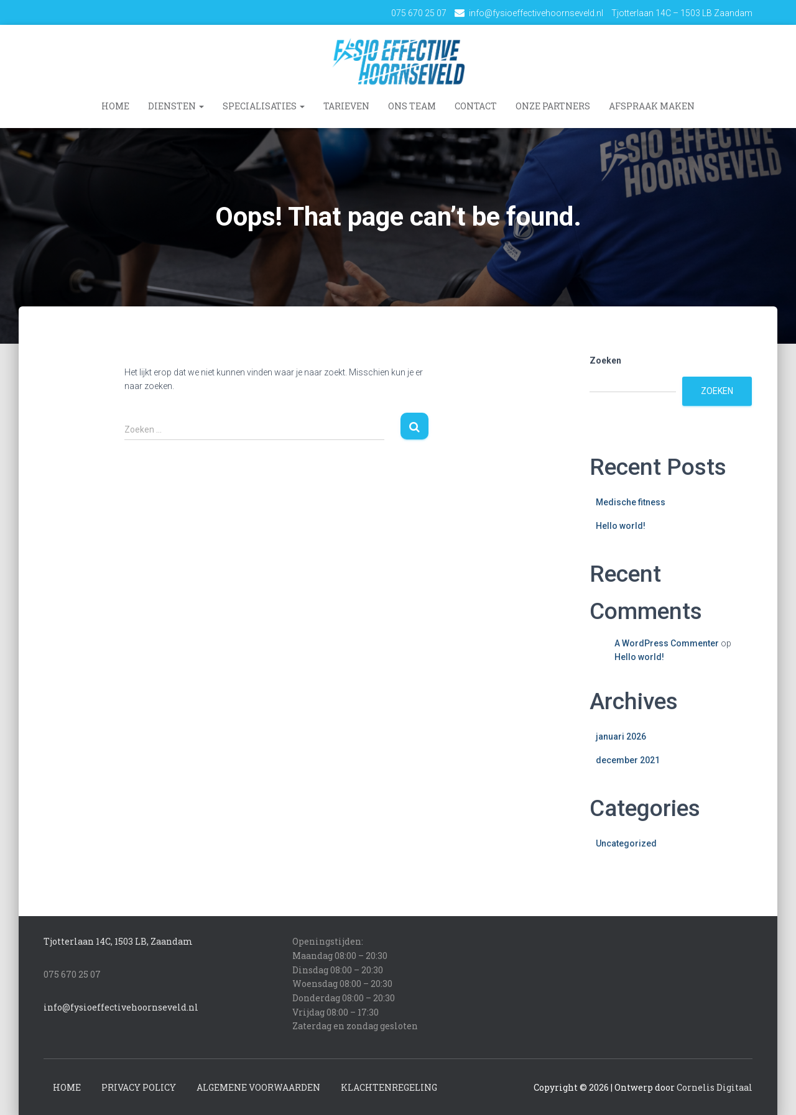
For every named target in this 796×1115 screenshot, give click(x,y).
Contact (476, 106)
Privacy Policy (138, 1087)
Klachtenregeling (389, 1087)
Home (115, 106)
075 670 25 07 (419, 13)
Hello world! (621, 526)
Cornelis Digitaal (714, 1087)
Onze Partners (553, 106)
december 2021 (628, 760)
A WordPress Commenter (666, 643)
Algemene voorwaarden (258, 1087)
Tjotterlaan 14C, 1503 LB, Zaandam (118, 941)
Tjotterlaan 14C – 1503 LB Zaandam (681, 13)
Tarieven (346, 106)
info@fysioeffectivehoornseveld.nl (536, 13)
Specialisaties (264, 106)
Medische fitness (630, 502)
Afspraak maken (652, 106)
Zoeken (605, 360)
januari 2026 (621, 736)
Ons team (412, 106)
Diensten (176, 106)
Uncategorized (626, 843)
